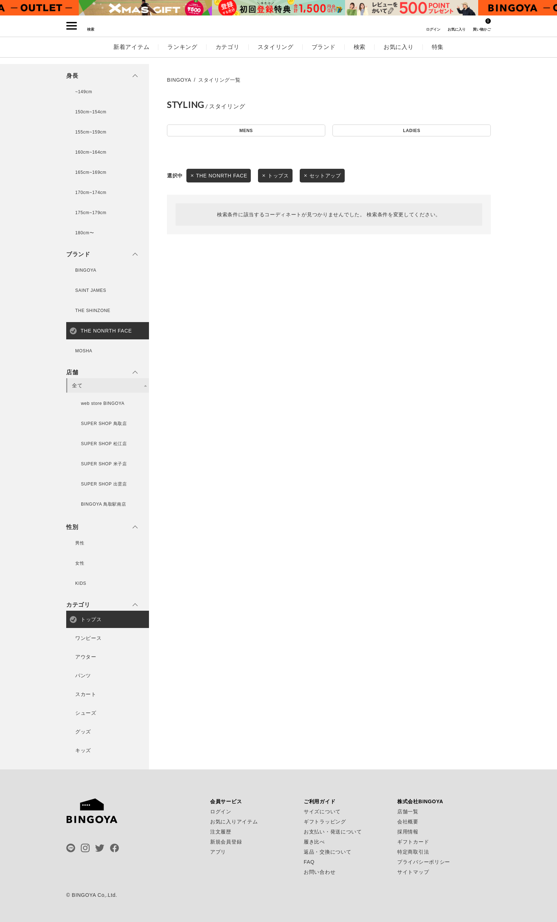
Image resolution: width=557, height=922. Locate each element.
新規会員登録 (226, 842)
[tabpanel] (145, 7)
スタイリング (276, 53)
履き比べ (314, 842)
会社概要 (407, 821)
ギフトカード (413, 842)
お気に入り (399, 53)
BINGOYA (179, 80)
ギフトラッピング (325, 821)
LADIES (411, 131)
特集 (438, 53)
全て (77, 385)
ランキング (182, 53)
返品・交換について (327, 852)
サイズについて (322, 811)
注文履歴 (220, 832)
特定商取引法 (413, 852)
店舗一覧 (407, 811)
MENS (246, 131)
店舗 (72, 372)
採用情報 (407, 832)
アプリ (218, 852)
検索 (360, 53)
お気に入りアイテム (234, 821)
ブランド (324, 53)
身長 (72, 76)
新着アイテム (131, 53)
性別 (72, 527)
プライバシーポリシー (423, 862)
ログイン (220, 811)
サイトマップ (413, 872)
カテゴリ (228, 53)
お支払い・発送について (333, 832)
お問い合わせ (319, 872)
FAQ (309, 862)
